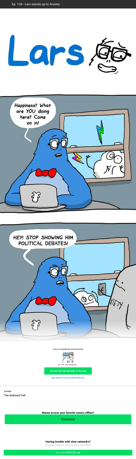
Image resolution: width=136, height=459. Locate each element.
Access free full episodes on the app (68, 371)
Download (68, 419)
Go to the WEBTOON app (68, 452)
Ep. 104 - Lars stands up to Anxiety (36, 4)
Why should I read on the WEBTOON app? (68, 378)
